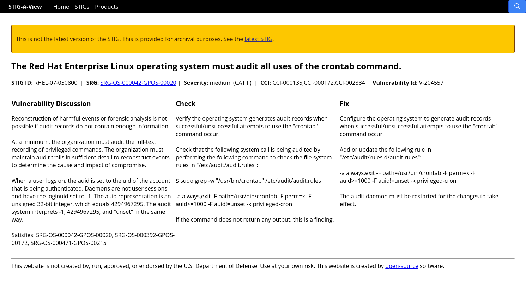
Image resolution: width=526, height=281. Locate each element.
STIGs (82, 7)
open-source (401, 266)
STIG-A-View (25, 7)
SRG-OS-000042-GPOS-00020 (138, 83)
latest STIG (258, 39)
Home (61, 7)
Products (106, 7)
